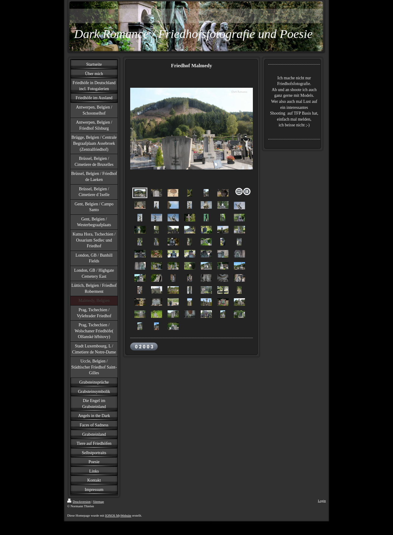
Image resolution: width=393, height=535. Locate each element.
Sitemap (98, 501)
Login (322, 500)
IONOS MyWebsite (118, 515)
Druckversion (79, 501)
